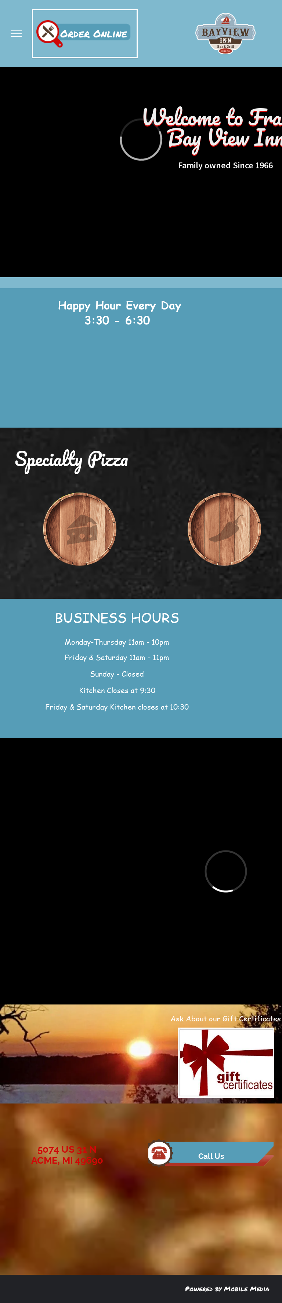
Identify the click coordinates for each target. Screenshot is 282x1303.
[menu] (16, 33)
